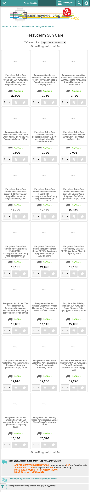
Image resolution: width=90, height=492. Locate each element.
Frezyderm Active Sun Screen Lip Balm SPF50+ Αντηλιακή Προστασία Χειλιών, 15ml (73, 135)
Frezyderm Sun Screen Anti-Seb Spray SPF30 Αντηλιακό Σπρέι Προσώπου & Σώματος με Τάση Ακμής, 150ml (73, 365)
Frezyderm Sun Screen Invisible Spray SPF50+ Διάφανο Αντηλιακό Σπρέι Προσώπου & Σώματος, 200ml (15, 422)
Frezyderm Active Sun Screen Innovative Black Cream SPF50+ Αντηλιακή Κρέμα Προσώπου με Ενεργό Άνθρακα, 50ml (15, 80)
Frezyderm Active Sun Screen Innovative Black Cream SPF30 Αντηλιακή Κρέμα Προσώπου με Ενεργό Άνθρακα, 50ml (15, 194)
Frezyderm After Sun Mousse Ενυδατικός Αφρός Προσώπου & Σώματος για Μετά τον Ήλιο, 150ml (44, 307)
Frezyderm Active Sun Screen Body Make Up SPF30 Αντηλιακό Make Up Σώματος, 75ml (73, 250)
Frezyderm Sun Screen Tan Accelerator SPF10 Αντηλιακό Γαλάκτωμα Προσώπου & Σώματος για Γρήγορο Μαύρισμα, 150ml (15, 308)
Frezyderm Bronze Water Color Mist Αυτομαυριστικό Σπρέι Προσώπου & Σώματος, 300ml (44, 364)
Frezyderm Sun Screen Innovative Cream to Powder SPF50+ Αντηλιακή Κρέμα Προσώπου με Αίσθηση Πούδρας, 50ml (44, 80)
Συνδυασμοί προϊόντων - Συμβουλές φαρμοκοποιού (33, 478)
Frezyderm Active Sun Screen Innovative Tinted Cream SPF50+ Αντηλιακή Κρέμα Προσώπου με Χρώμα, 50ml (44, 251)
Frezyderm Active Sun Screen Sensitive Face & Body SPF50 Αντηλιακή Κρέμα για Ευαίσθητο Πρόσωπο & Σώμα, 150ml (73, 194)
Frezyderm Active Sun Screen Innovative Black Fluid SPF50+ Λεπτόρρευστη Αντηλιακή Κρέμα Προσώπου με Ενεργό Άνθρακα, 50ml (15, 252)
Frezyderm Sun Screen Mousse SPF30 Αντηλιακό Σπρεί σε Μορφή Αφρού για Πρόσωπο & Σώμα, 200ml (15, 135)
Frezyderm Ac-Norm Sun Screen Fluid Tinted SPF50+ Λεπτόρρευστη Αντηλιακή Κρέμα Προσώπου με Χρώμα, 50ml (73, 80)
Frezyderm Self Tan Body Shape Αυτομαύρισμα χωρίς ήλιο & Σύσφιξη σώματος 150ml (45, 421)
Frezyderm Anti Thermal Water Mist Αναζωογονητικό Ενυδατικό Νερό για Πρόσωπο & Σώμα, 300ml (15, 364)
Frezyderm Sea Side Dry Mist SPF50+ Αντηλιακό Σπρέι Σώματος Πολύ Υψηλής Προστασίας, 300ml (73, 307)
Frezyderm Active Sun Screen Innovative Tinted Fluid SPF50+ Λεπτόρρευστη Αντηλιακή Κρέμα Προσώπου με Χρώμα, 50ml (44, 195)
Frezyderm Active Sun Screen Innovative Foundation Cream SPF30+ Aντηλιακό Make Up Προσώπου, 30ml (44, 137)
